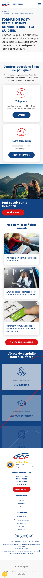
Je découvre (13, 212)
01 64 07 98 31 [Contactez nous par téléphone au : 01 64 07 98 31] (21, 484)
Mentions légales (21, 567)
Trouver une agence (21, 520)
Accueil (4, 11)
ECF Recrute (21, 523)
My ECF (21, 500)
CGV (21, 563)
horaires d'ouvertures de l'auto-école (21, 109)
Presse (21, 526)
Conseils (21, 503)
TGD (21, 506)
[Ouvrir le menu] (39, 4)
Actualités (21, 530)
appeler (21, 115)
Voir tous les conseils (21, 342)
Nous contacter (21, 155)
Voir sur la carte (21, 481)
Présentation (21, 517)
